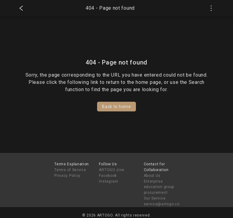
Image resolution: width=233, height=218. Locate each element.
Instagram (108, 181)
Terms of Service (70, 170)
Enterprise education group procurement (159, 187)
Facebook (108, 175)
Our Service (155, 198)
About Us (152, 175)
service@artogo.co (162, 204)
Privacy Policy (67, 175)
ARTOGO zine (111, 170)
